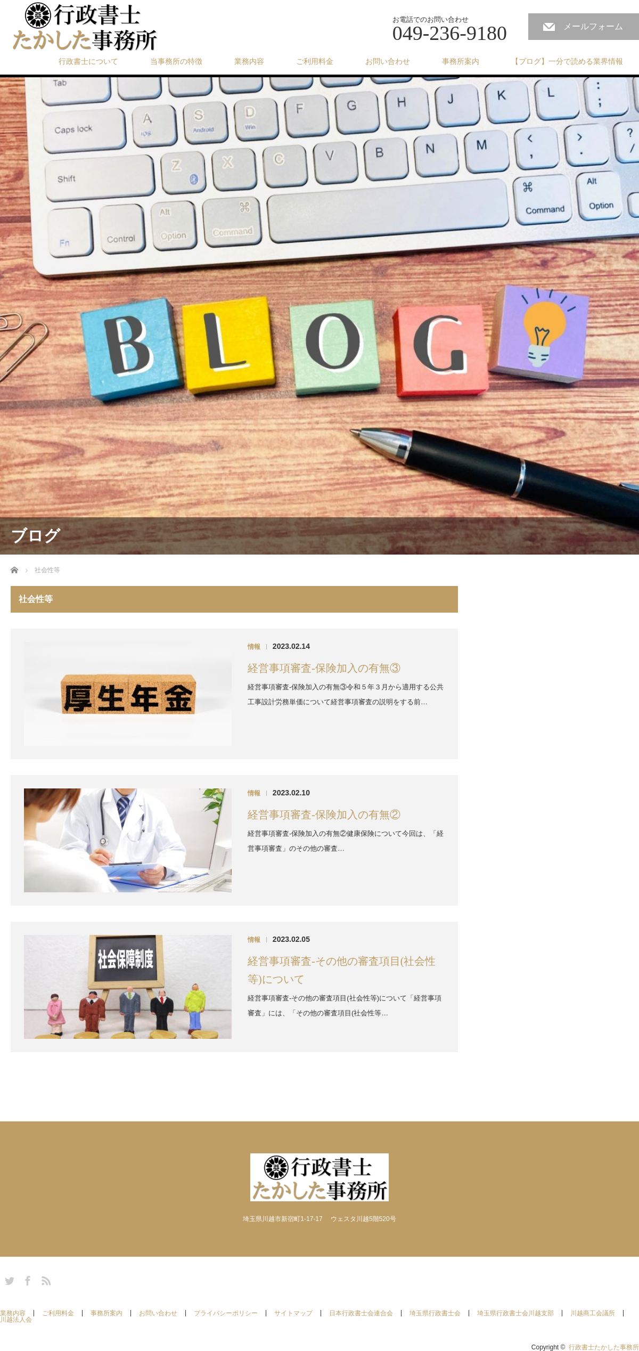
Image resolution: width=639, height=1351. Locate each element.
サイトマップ (293, 1313)
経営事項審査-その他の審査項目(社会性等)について (342, 970)
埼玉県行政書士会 (435, 1313)
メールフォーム (593, 26)
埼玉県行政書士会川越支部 (515, 1313)
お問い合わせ (387, 61)
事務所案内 (460, 61)
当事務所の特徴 (176, 61)
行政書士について (88, 61)
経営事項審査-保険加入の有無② (324, 814)
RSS (45, 1279)
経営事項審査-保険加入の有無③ (324, 668)
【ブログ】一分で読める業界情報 (567, 61)
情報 (254, 646)
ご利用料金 (314, 61)
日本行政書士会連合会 (361, 1313)
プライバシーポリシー (226, 1313)
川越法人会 (16, 1319)
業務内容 (249, 61)
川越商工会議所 (592, 1313)
